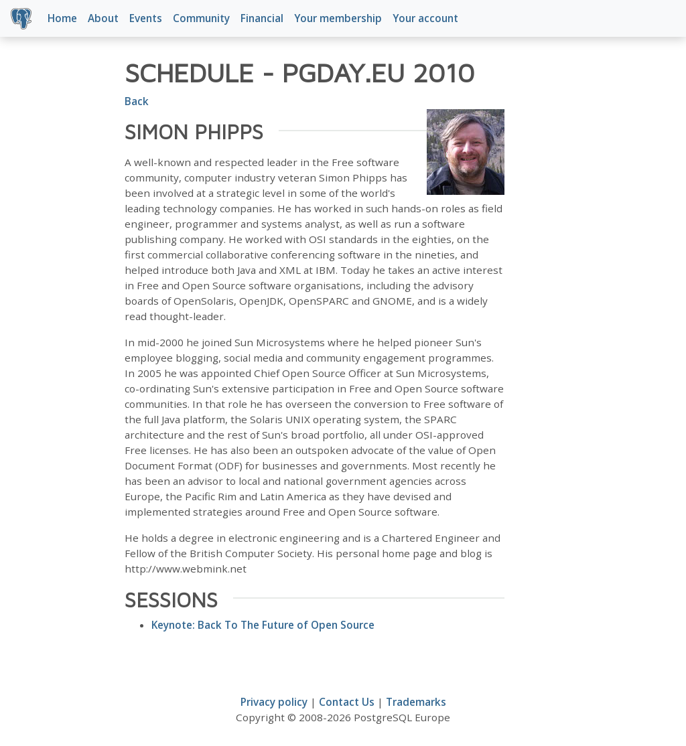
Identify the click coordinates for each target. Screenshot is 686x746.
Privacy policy (274, 701)
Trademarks (416, 701)
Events (145, 18)
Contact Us (346, 701)
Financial (262, 18)
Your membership (338, 18)
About (103, 18)
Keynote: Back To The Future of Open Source (262, 624)
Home (62, 18)
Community (201, 18)
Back (137, 101)
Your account (425, 18)
